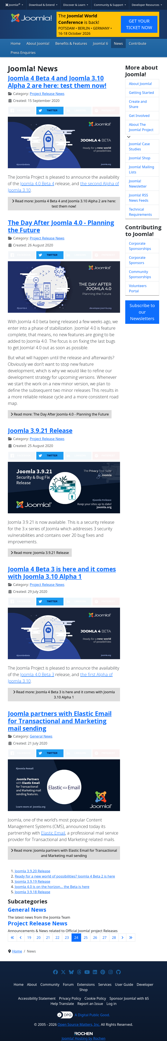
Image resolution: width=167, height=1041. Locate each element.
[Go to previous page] (21, 937)
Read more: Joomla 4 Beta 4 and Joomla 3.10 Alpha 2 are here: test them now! (64, 204)
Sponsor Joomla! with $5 (129, 998)
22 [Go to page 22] (57, 937)
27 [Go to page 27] (105, 937)
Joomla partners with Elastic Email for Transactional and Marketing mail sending (60, 720)
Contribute (137, 43)
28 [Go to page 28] (114, 937)
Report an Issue (90, 1003)
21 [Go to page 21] (48, 937)
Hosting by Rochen (83, 1038)
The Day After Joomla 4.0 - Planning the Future (61, 226)
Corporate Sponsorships (140, 246)
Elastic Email (53, 833)
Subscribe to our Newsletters (142, 312)
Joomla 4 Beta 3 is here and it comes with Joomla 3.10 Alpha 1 (62, 572)
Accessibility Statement (36, 998)
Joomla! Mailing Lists (141, 170)
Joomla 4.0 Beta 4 (37, 183)
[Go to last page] (130, 937)
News (118, 43)
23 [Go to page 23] (67, 937)
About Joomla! (38, 43)
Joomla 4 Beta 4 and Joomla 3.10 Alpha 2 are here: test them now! (57, 82)
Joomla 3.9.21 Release (40, 430)
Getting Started (141, 92)
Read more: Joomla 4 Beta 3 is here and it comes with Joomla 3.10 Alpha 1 (64, 695)
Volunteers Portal (138, 288)
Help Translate (62, 1003)
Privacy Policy (70, 998)
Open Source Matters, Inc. (79, 1024)
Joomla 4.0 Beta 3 (37, 674)
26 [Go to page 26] (95, 937)
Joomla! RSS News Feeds (138, 198)
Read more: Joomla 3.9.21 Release (40, 552)
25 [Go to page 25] (86, 937)
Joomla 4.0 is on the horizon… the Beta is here (52, 886)
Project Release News (47, 93)
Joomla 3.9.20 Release (32, 871)
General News (41, 736)
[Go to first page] (12, 937)
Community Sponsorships (140, 274)
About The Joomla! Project (141, 127)
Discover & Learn (74, 5)
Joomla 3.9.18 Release (32, 892)
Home (16, 43)
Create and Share (138, 104)
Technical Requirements (140, 212)
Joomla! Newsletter (138, 184)
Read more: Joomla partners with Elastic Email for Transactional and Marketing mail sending (64, 853)
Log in (112, 1003)
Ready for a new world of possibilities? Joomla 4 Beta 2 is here (65, 876)
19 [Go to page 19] (29, 937)
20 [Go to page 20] (38, 937)
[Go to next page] (122, 937)
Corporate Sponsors (137, 260)
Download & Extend (42, 5)
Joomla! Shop (139, 158)
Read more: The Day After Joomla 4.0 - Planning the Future (60, 414)
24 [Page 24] (76, 937)
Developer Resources (146, 5)
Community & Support (109, 5)
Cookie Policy (95, 998)
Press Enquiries (23, 52)
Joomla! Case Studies (139, 146)
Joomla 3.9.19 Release (32, 881)
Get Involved (139, 115)
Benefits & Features (71, 43)
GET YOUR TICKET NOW (139, 24)
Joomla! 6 (100, 43)
